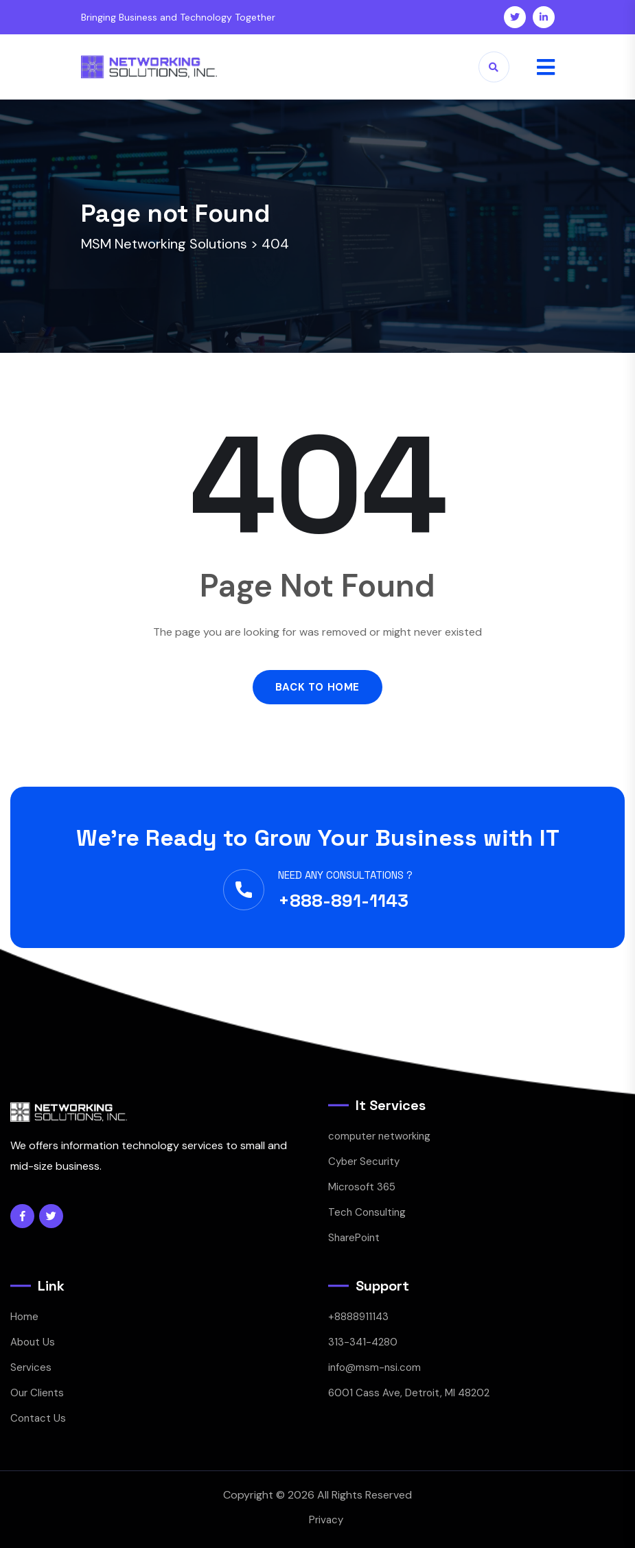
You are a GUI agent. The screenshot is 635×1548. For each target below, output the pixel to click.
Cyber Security (364, 1161)
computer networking (379, 1136)
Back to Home (317, 687)
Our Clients (37, 1393)
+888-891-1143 (343, 900)
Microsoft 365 (361, 1187)
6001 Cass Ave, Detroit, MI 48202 (408, 1393)
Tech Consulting (367, 1212)
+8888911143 (358, 1317)
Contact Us (38, 1418)
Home (24, 1317)
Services (30, 1367)
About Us (32, 1342)
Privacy (326, 1520)
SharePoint (354, 1238)
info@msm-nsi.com (374, 1367)
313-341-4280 (362, 1342)
